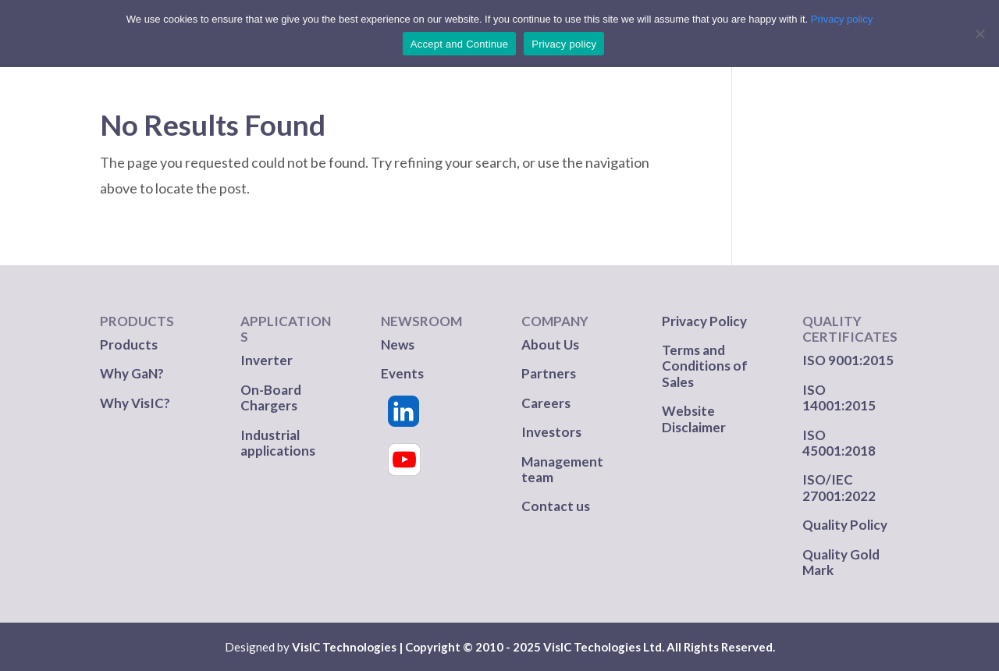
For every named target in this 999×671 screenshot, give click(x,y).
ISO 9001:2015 (848, 360)
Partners (549, 373)
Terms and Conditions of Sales (705, 366)
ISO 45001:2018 (839, 443)
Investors (551, 432)
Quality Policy (844, 525)
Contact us (555, 506)
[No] (979, 33)
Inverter (266, 360)
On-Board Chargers (270, 398)
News (397, 344)
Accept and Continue (459, 44)
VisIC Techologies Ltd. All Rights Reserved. (659, 647)
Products (129, 344)
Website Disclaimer (694, 419)
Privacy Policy (704, 321)
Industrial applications (277, 443)
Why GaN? (132, 373)
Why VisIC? (135, 403)
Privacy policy (842, 19)
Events (402, 373)
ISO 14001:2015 (839, 398)
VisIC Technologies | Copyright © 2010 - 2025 (416, 647)
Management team (562, 469)
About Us (550, 344)
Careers (546, 403)
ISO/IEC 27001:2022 (839, 487)
